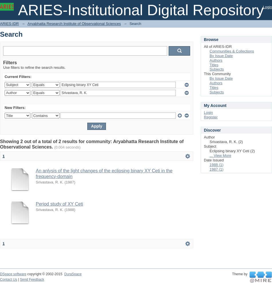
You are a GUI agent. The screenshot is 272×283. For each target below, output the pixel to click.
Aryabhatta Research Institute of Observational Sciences (74, 24)
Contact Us (8, 280)
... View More (220, 155)
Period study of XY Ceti (59, 204)
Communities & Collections (232, 51)
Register (211, 117)
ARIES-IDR (9, 24)
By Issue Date (221, 56)
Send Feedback (32, 280)
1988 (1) (216, 165)
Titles (214, 65)
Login (267, 7)
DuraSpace (72, 274)
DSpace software (13, 274)
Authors (216, 60)
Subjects (217, 69)
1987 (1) (216, 169)
